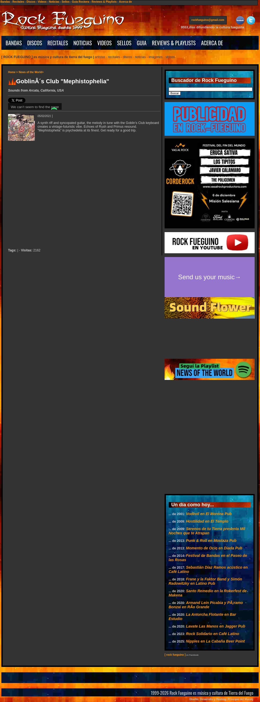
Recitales (18, 1)
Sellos (65, 1)
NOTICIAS (82, 43)
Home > (13, 72)
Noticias (54, 1)
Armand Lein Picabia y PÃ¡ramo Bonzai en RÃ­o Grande (206, 605)
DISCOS (34, 43)
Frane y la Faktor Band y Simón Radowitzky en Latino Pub (205, 581)
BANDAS (14, 43)
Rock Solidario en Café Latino (212, 634)
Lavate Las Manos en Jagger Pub (215, 626)
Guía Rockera (80, 1)
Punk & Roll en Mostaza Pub (211, 540)
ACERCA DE (212, 43)
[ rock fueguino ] (175, 654)
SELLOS (124, 43)
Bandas (5, 1)
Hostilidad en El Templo (207, 521)
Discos (31, 1)
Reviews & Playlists (104, 1)
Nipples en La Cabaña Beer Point (215, 641)
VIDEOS (104, 43)
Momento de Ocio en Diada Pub (214, 548)
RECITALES (57, 43)
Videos (42, 1)
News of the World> (31, 72)
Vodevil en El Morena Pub (209, 514)
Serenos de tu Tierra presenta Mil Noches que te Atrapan (207, 531)
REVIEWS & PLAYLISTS (174, 43)
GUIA (141, 43)
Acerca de (125, 1)
